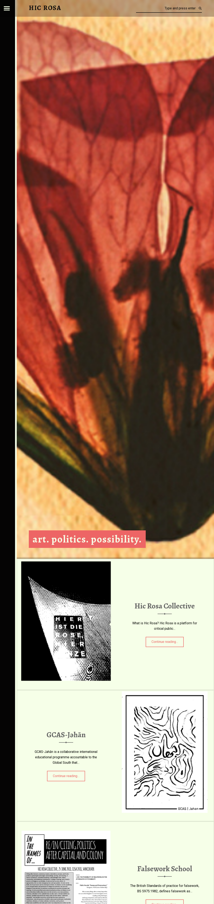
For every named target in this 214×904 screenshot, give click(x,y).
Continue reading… (168, 640)
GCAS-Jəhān (66, 735)
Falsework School (164, 869)
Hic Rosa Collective (165, 606)
